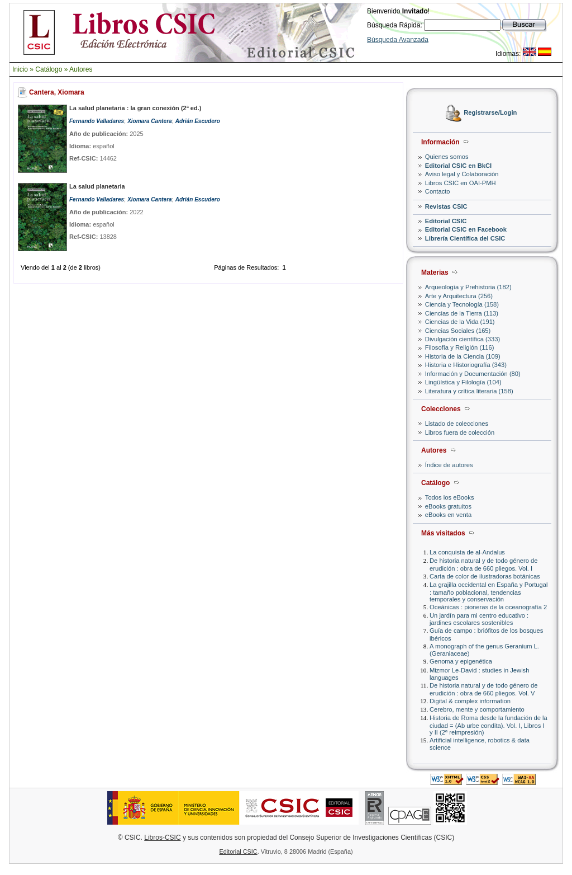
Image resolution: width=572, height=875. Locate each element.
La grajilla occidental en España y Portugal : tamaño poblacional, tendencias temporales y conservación (488, 591)
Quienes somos (447, 156)
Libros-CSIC (162, 837)
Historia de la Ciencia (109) (462, 356)
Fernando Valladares (96, 121)
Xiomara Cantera (149, 121)
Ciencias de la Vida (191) (460, 321)
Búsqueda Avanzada (397, 40)
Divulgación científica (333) (462, 339)
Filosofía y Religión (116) (459, 347)
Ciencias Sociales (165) (458, 330)
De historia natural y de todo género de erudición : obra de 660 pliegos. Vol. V (483, 689)
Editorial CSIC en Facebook (466, 229)
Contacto (437, 191)
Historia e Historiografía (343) (466, 364)
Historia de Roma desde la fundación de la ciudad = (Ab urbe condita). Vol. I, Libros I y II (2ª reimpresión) (488, 724)
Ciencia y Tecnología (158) (462, 304)
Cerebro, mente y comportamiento (477, 709)
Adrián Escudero (197, 121)
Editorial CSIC (446, 221)
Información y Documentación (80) (473, 373)
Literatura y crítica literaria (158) (469, 391)
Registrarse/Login (490, 113)
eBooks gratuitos (448, 506)
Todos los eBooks (449, 497)
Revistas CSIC (446, 206)
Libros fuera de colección (459, 432)
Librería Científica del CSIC (465, 238)
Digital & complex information (470, 701)
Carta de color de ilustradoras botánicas (485, 576)
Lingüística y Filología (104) (463, 382)
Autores (80, 69)
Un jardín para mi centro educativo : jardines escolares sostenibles (479, 619)
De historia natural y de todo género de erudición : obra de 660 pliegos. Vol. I (483, 564)
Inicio (20, 69)
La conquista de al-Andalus (467, 552)
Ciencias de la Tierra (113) (461, 313)
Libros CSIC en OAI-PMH (460, 183)
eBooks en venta (448, 514)
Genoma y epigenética (461, 661)
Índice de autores (449, 465)
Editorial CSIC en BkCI (458, 165)
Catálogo (48, 69)
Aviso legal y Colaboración (462, 174)
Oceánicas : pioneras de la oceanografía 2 (488, 607)
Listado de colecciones (456, 423)
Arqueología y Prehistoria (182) (468, 287)
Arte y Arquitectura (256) (459, 296)
